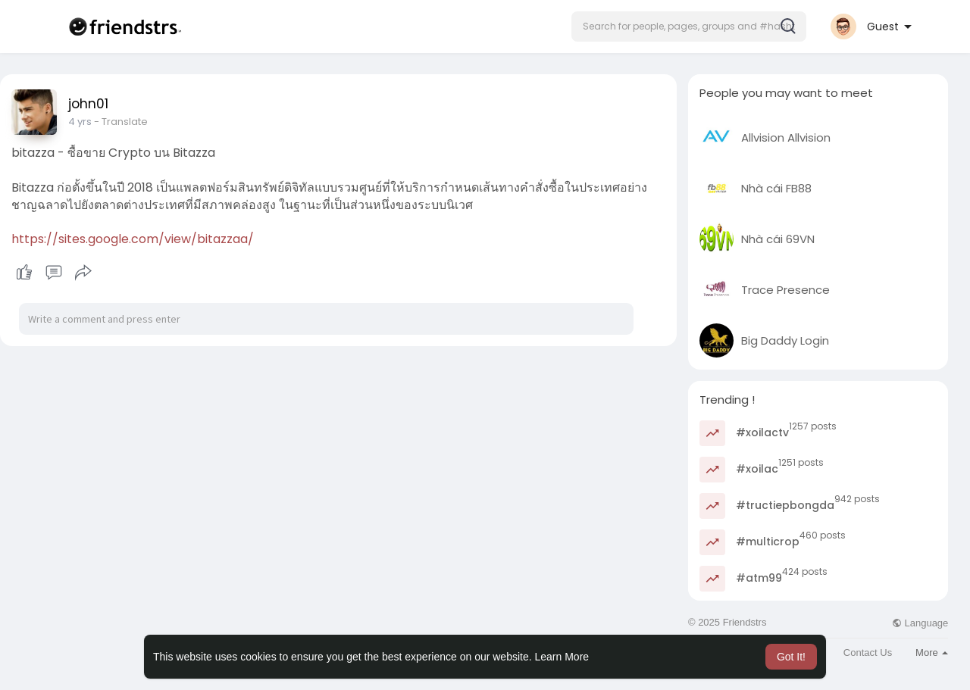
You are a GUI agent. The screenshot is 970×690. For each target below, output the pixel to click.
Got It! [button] (791, 657)
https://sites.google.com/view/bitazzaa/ (132, 239)
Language (920, 623)
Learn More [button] (562, 657)
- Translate (120, 121)
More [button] (931, 652)
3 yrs (79, 121)
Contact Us (867, 652)
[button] (688, 26)
